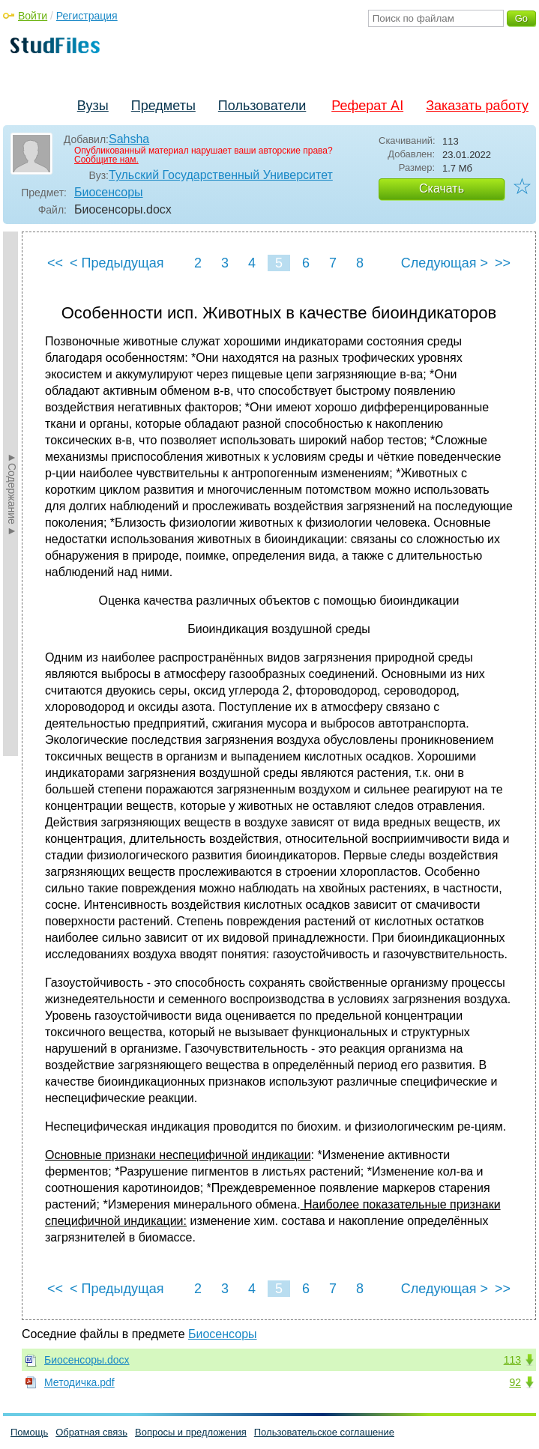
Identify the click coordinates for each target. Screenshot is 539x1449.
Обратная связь (91, 1432)
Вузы (93, 105)
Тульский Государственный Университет (221, 175)
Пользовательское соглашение (324, 1432)
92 (515, 1382)
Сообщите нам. (106, 159)
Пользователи (262, 105)
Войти (32, 16)
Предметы (163, 105)
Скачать (441, 188)
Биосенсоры (108, 192)
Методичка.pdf (79, 1382)
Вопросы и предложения (191, 1432)
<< (55, 262)
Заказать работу (477, 105)
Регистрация (87, 16)
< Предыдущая (117, 262)
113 (512, 1360)
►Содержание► (12, 493)
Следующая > (444, 262)
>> (503, 262)
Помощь (29, 1432)
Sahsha (129, 139)
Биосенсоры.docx (87, 1360)
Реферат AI (367, 105)
